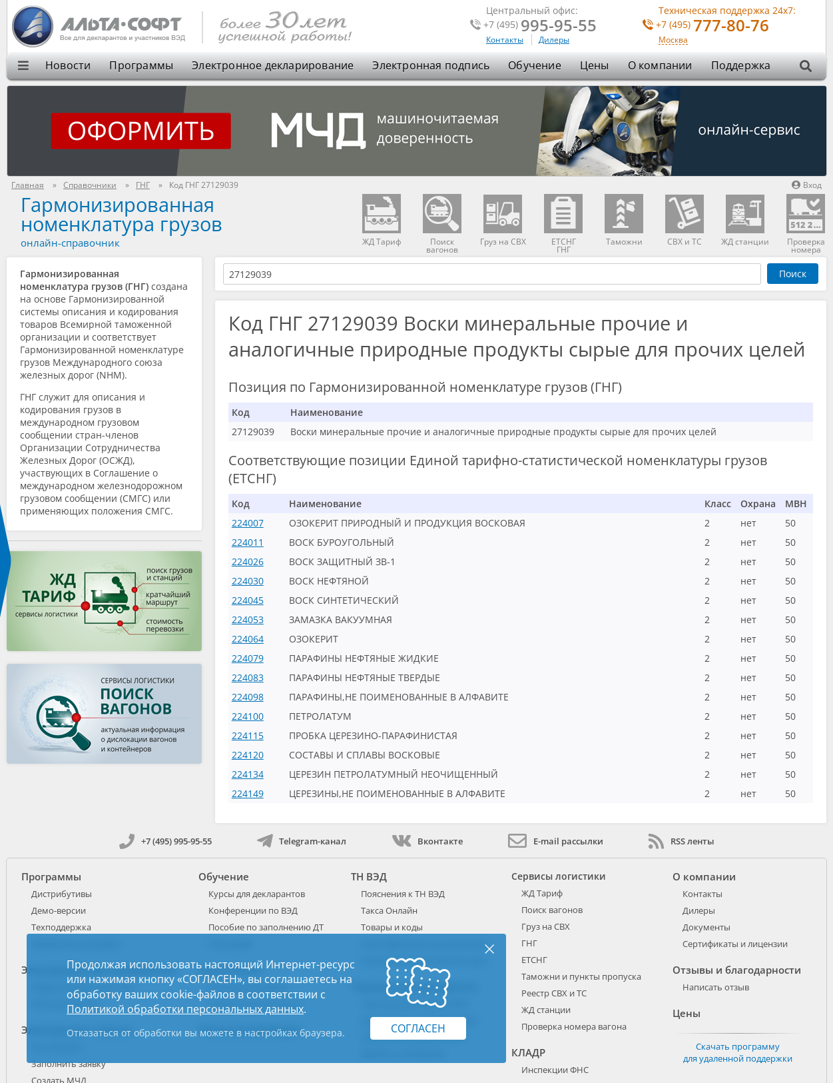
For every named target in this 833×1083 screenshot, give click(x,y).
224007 (248, 523)
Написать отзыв (716, 987)
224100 (248, 716)
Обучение (534, 65)
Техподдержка (61, 927)
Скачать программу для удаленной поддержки (737, 1052)
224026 (248, 561)
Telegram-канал (301, 841)
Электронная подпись (430, 65)
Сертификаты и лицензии (735, 944)
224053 (248, 619)
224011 (248, 542)
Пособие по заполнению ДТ (266, 927)
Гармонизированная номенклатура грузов (121, 214)
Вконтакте (427, 841)
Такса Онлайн (389, 910)
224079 (248, 658)
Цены (594, 65)
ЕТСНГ (534, 960)
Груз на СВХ (545, 926)
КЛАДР (528, 1052)
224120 (248, 754)
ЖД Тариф (542, 893)
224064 (248, 638)
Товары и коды (392, 927)
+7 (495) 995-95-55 (165, 841)
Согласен (418, 1028)
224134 (248, 774)
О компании (660, 65)
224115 (248, 735)
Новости (68, 65)
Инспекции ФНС (555, 1070)
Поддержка (741, 65)
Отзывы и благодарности (737, 969)
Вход (807, 185)
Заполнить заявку (68, 1064)
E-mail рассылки (555, 841)
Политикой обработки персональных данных (185, 1009)
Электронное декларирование (273, 65)
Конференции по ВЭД (253, 910)
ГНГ (529, 943)
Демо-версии (58, 910)
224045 (248, 600)
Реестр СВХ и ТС (554, 993)
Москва (673, 40)
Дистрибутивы (61, 894)
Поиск (792, 273)
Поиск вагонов (552, 910)
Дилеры (554, 39)
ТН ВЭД (369, 876)
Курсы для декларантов (256, 894)
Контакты (504, 39)
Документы (706, 927)
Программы (141, 65)
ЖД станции (546, 1010)
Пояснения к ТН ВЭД (403, 894)
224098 (248, 696)
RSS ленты (681, 841)
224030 (248, 580)
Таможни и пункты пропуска (581, 976)
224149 (248, 793)
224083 (248, 677)
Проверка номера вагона (574, 1026)
